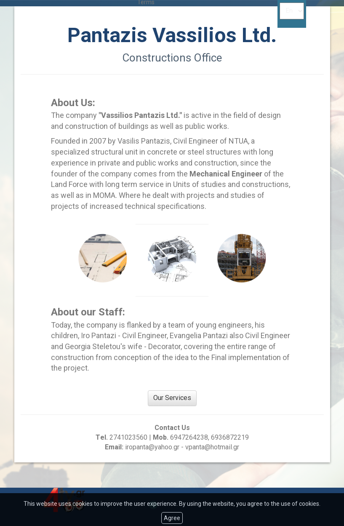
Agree (172, 518)
